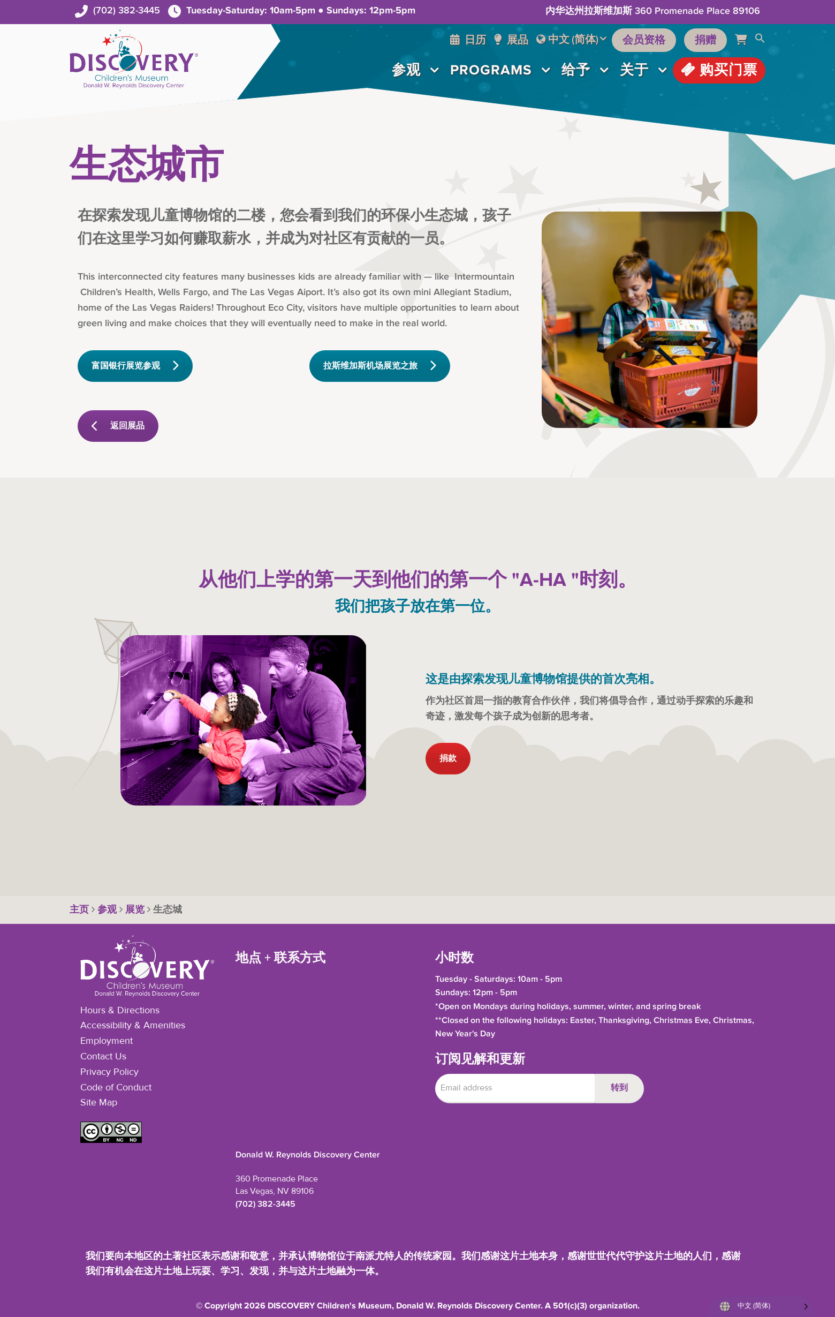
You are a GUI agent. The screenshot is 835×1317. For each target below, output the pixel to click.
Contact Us (103, 1057)
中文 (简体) (573, 39)
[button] (760, 40)
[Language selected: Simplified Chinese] (761, 1306)
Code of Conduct (115, 1088)
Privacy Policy (109, 1072)
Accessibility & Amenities (132, 1025)
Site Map (98, 1103)
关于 (634, 70)
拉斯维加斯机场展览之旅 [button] (379, 366)
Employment (106, 1041)
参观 (406, 70)
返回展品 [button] (118, 426)
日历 (468, 40)
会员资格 (644, 40)
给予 (575, 70)
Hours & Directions (120, 1010)
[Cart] (745, 40)
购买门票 (719, 70)
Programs (491, 70)
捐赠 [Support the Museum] (705, 40)
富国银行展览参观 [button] (135, 366)
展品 (511, 40)
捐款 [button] (448, 759)
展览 (135, 910)
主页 (79, 910)
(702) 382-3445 (126, 10)
